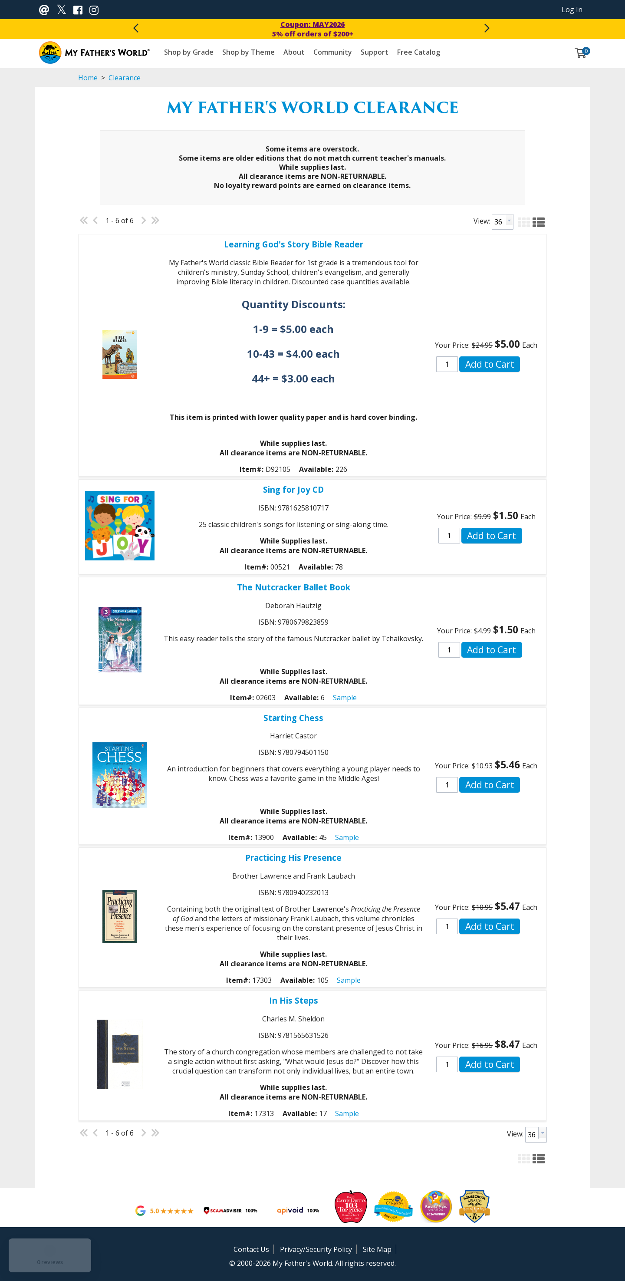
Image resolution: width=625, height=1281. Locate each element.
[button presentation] (509, 220)
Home (88, 77)
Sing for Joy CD (293, 489)
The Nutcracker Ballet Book (293, 587)
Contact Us (251, 1249)
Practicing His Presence (293, 857)
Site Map (377, 1249)
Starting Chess (293, 717)
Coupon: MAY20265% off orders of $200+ (312, 29)
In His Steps (293, 1000)
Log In (572, 9)
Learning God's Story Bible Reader (293, 244)
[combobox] (502, 222)
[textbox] (498, 222)
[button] (524, 221)
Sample (345, 697)
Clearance (124, 77)
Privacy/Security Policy (316, 1249)
